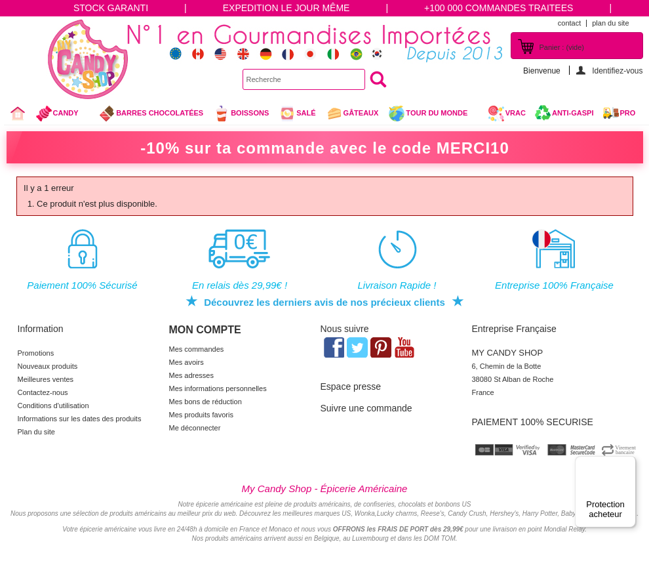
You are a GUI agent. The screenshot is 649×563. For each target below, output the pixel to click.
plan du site (610, 23)
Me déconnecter (195, 428)
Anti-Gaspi (573, 113)
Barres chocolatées (150, 113)
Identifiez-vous (617, 70)
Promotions (36, 353)
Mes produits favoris (201, 415)
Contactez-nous (43, 392)
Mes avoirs (186, 362)
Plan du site (36, 432)
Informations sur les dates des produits (80, 419)
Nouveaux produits (48, 366)
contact (569, 23)
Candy (62, 115)
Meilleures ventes (46, 379)
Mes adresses (191, 375)
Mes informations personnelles (218, 388)
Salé (297, 113)
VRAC (507, 113)
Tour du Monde (433, 115)
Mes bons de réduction (205, 402)
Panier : (562, 47)
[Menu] (628, 464)
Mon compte (205, 329)
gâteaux (352, 113)
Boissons (241, 113)
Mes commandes (196, 349)
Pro (628, 113)
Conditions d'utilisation (53, 405)
